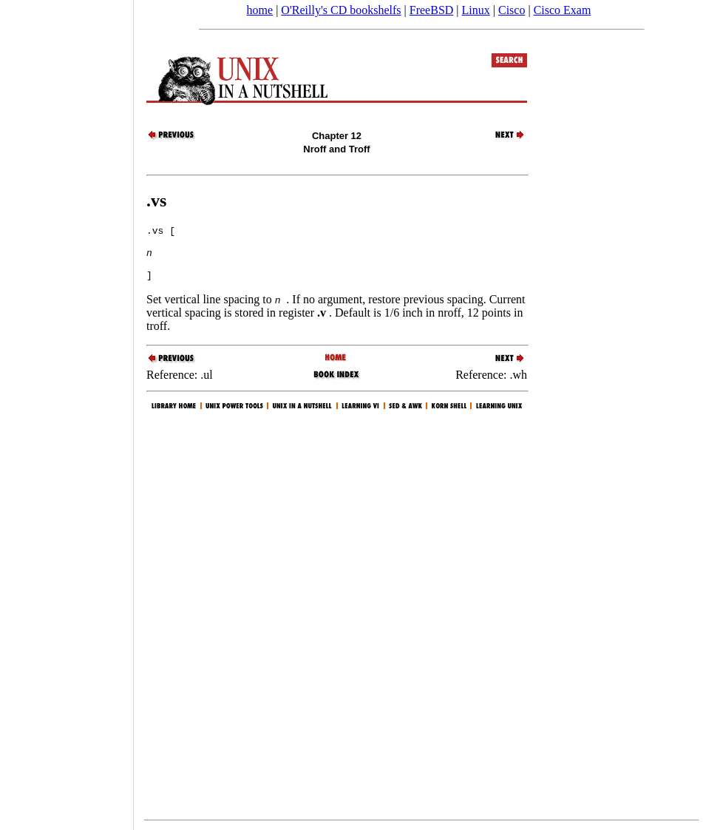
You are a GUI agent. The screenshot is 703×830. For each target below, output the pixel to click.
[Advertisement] (66, 410)
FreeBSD (432, 10)
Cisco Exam (562, 10)
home (260, 10)
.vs (156, 200)
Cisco (511, 10)
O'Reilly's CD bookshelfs (341, 10)
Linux (476, 10)
